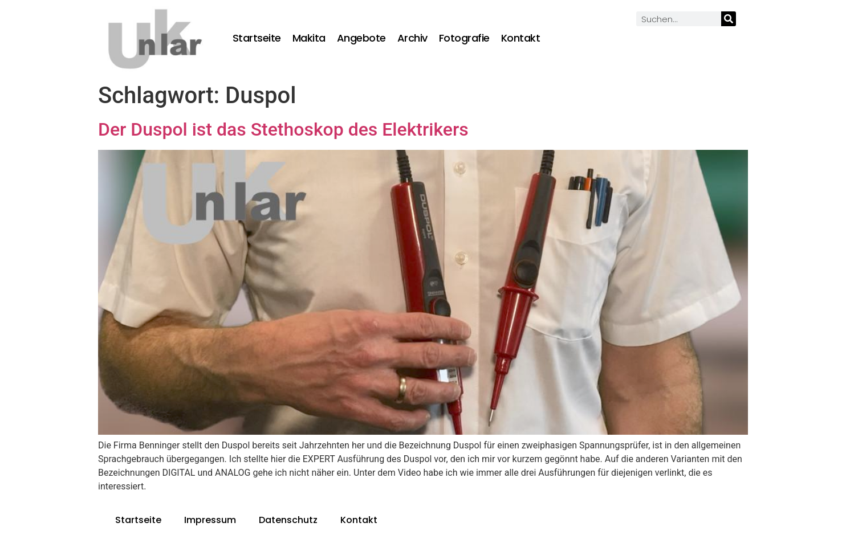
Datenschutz (288, 519)
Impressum (210, 519)
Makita (309, 38)
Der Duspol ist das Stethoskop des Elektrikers (283, 129)
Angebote (361, 38)
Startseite (257, 38)
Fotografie (464, 38)
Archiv (412, 38)
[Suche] (728, 18)
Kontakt (520, 38)
